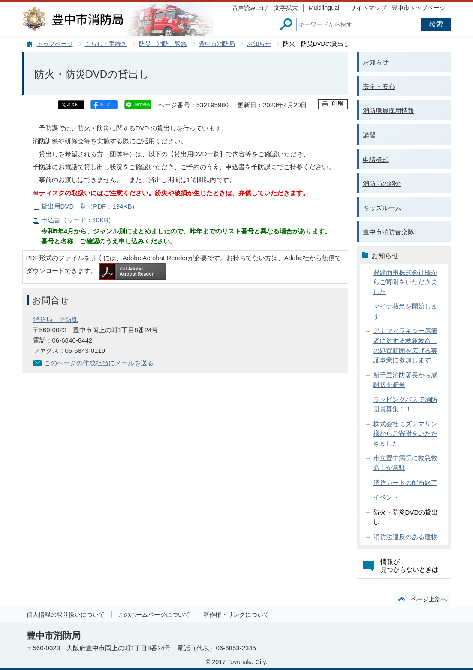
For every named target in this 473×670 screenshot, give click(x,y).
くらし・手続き (106, 44)
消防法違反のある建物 (405, 536)
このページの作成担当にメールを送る (99, 363)
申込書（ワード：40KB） (78, 220)
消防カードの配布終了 (405, 482)
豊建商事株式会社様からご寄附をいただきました (405, 282)
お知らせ (259, 44)
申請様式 (376, 159)
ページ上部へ (429, 599)
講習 (369, 135)
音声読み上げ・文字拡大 (265, 7)
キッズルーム (382, 208)
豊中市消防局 (217, 44)
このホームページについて (154, 614)
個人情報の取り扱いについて (66, 614)
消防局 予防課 (55, 319)
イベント (386, 497)
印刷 (337, 103)
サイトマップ (368, 7)
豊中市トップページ (419, 7)
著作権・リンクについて (236, 614)
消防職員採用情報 (388, 110)
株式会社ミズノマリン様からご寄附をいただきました (405, 433)
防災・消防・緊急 (163, 44)
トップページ (55, 44)
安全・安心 (379, 86)
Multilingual (324, 7)
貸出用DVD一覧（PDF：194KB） (90, 206)
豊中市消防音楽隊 (388, 232)
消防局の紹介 (382, 183)
